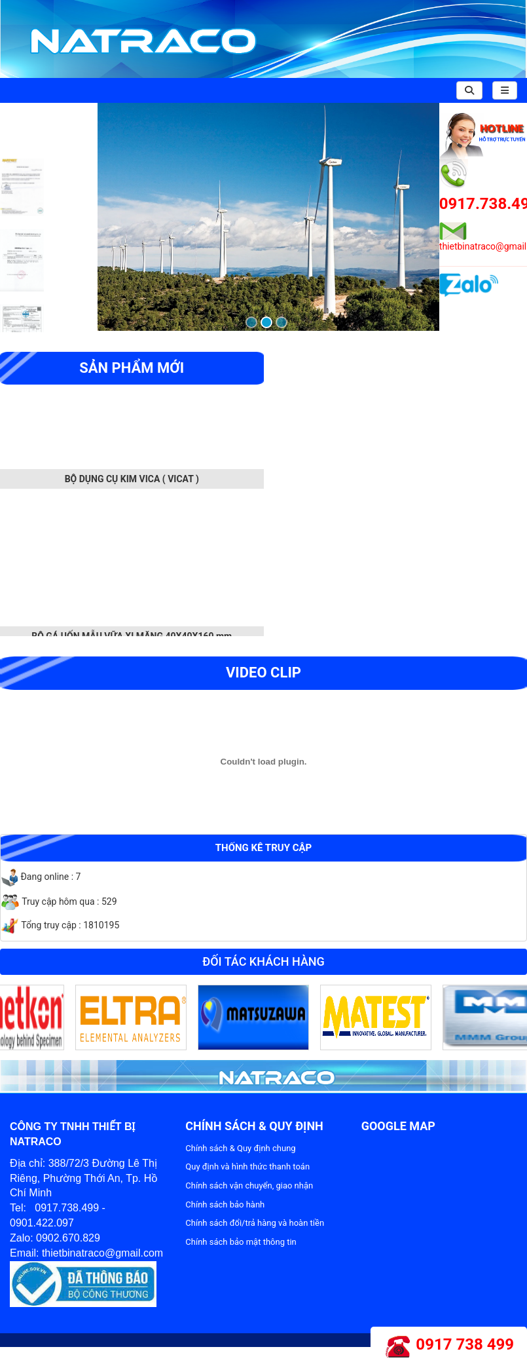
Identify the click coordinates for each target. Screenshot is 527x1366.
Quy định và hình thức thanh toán (247, 1166)
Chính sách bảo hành (224, 1204)
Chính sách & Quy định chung (240, 1148)
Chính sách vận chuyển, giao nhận (249, 1185)
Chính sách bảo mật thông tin (240, 1242)
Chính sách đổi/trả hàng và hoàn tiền (254, 1223)
